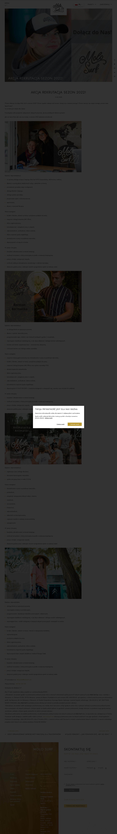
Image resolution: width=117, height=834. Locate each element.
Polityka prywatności (16, 796)
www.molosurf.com (48, 717)
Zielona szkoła (29, 781)
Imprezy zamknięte (30, 788)
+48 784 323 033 (20, 684)
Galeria (12, 788)
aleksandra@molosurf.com (24, 680)
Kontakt (12, 805)
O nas (12, 774)
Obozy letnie (29, 785)
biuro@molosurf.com (49, 782)
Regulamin (13, 792)
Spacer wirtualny (15, 785)
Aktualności (13, 778)
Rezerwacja (13, 781)
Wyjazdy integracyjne (31, 774)
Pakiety (92, 4)
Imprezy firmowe (30, 778)
